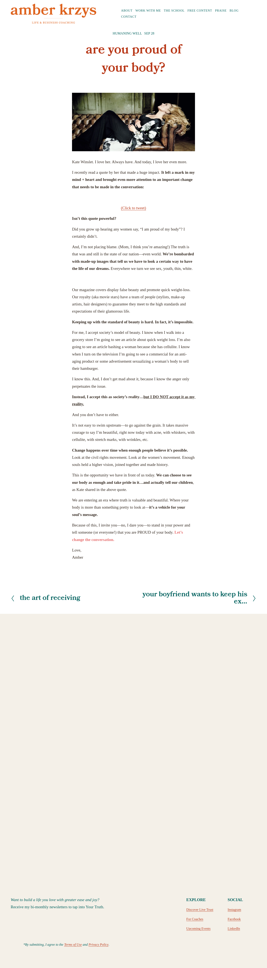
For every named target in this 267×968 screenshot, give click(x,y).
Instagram (234, 909)
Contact (128, 16)
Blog (234, 10)
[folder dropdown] (126, 11)
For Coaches (194, 919)
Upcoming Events (198, 928)
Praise (221, 10)
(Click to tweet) (133, 208)
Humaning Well (127, 33)
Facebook (234, 919)
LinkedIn (234, 928)
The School (174, 10)
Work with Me (148, 10)
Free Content (199, 10)
